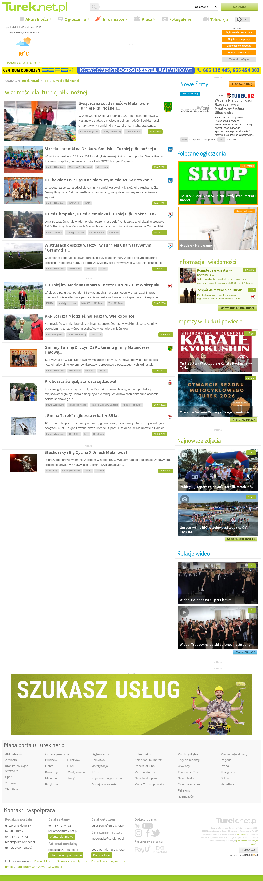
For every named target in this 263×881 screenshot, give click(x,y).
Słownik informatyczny (72, 861)
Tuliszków (73, 760)
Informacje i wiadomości (207, 261)
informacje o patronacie (66, 855)
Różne (95, 772)
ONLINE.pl (251, 855)
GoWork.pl (55, 866)
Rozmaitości (186, 796)
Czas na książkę (189, 784)
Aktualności (36, 19)
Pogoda (226, 760)
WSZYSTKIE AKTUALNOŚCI (237, 308)
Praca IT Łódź (43, 861)
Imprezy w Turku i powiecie (209, 321)
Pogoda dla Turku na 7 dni (23, 62)
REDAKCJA (248, 850)
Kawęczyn (52, 772)
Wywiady (184, 766)
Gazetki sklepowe (147, 778)
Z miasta (11, 760)
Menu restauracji (146, 772)
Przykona (51, 784)
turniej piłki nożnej (65, 80)
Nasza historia (187, 778)
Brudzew (51, 760)
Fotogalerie (180, 19)
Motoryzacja (99, 766)
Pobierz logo (101, 855)
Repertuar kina (145, 766)
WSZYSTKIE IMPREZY (244, 419)
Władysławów (76, 772)
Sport (8, 777)
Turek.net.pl (30, 80)
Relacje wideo (193, 553)
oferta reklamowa (61, 836)
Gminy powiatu (57, 754)
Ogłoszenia (75, 19)
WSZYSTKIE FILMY (245, 651)
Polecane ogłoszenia (201, 153)
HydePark (227, 784)
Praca (146, 19)
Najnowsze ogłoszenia (106, 778)
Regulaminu (241, 834)
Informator (114, 19)
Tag (45, 80)
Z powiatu (11, 783)
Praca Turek (99, 861)
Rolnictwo (98, 760)
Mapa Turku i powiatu (149, 784)
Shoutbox (11, 789)
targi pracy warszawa (31, 866)
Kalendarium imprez (148, 760)
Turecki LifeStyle (189, 772)
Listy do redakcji (189, 760)
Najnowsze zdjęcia (199, 440)
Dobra (49, 766)
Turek (70, 766)
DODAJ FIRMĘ (243, 84)
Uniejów (72, 778)
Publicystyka (188, 754)
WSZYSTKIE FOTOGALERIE (241, 539)
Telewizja (219, 19)
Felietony (184, 790)
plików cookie (241, 841)
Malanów (51, 778)
